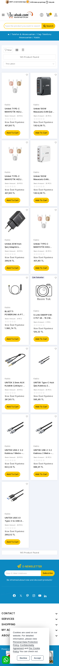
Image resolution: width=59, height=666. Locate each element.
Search (49, 26)
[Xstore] (19, 15)
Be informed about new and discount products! (29, 580)
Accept (37, 658)
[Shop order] (29, 64)
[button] (8, 50)
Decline (23, 658)
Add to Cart (12, 133)
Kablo (8, 104)
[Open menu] (4, 15)
